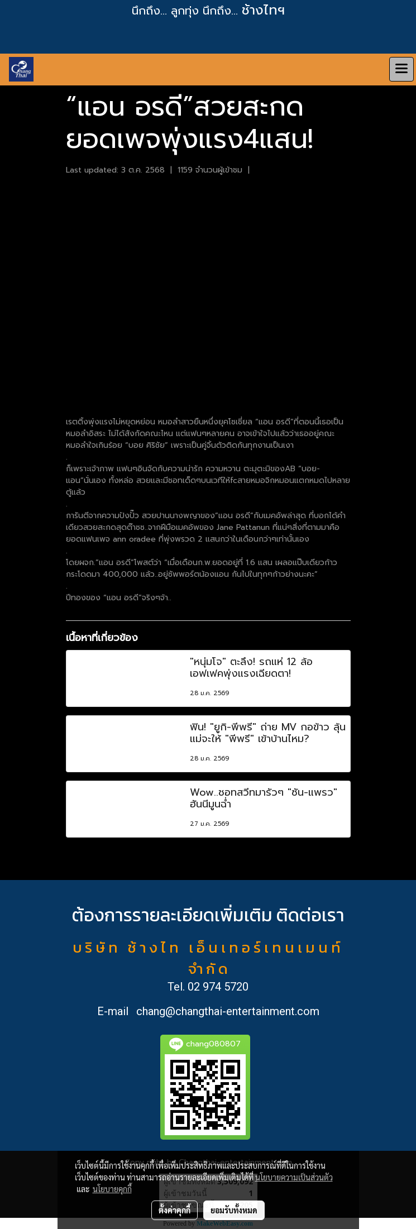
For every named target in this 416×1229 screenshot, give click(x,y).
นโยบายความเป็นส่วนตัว (294, 1177)
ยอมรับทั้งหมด (234, 1210)
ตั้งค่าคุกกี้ (174, 1210)
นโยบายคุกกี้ (112, 1189)
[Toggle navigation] (401, 69)
